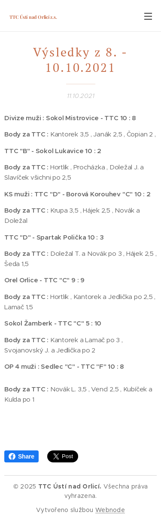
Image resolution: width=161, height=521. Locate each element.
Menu (148, 16)
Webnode (110, 510)
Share (21, 456)
